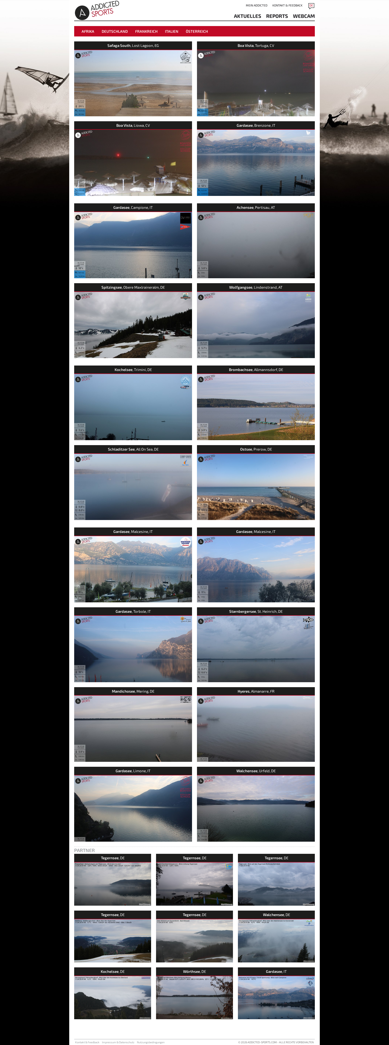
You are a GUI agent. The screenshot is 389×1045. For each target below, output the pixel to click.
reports (277, 16)
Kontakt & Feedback (287, 5)
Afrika (88, 31)
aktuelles (247, 16)
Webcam (304, 16)
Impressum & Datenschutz (118, 1042)
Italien (171, 31)
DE (311, 5)
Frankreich (146, 31)
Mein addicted (256, 5)
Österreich (197, 31)
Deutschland (115, 31)
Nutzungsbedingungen (150, 1042)
